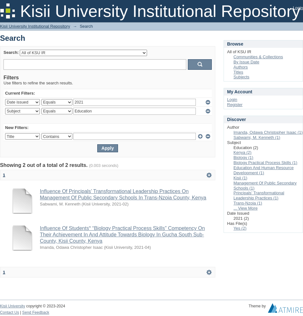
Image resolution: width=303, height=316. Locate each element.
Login (298, 7)
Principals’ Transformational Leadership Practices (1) (258, 195)
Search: (11, 52)
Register (234, 104)
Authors (240, 67)
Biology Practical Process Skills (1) (265, 162)
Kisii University (12, 306)
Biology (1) (243, 157)
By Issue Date (246, 62)
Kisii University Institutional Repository (35, 26)
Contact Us (9, 312)
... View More (245, 208)
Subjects (241, 77)
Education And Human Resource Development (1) (263, 170)
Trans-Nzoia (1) (247, 203)
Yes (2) (240, 228)
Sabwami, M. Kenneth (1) (256, 137)
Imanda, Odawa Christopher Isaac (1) (268, 132)
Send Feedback (35, 312)
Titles (238, 72)
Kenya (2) (242, 152)
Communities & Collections (258, 56)
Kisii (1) (240, 178)
